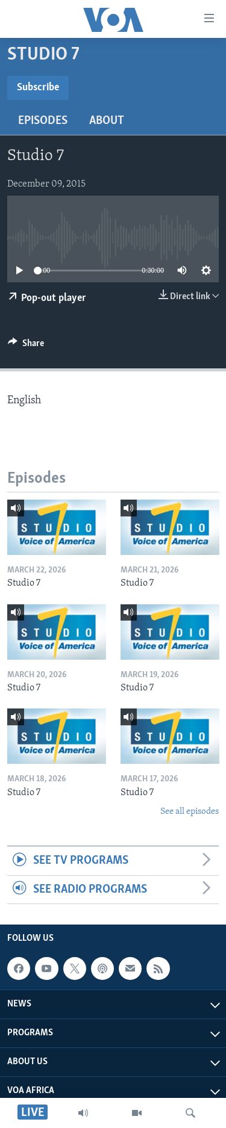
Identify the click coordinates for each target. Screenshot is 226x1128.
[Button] (26, 346)
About (106, 121)
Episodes (42, 121)
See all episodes (189, 811)
